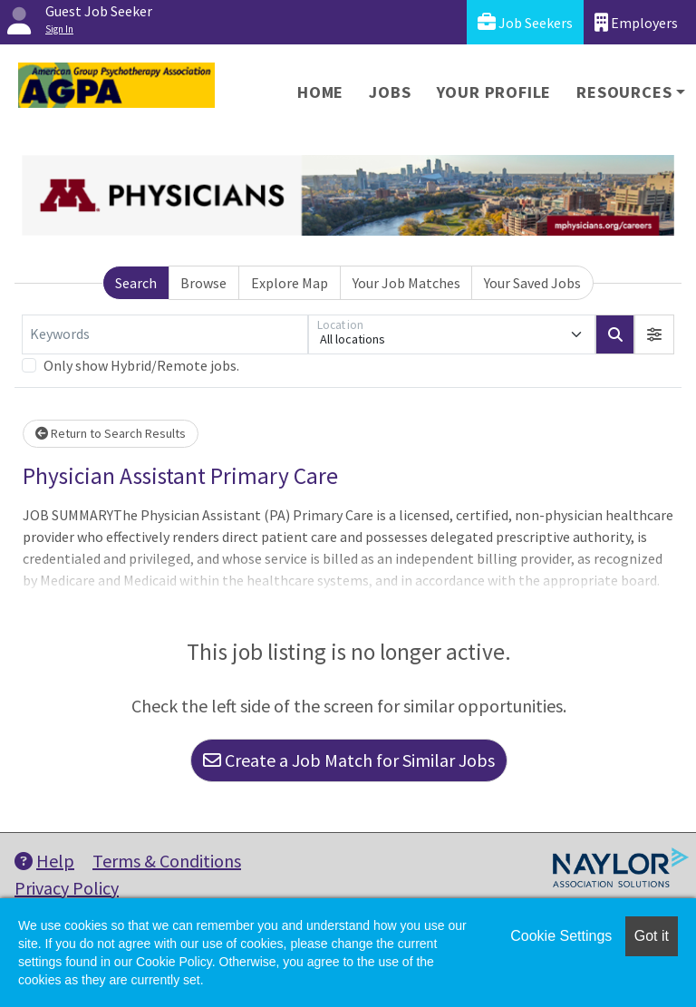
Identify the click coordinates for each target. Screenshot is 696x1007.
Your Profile (494, 92)
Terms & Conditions (166, 860)
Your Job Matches (406, 283)
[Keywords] (165, 334)
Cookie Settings (561, 936)
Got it (651, 936)
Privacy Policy (66, 887)
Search (136, 283)
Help (44, 860)
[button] (654, 334)
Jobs (390, 92)
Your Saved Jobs (532, 283)
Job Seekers (525, 22)
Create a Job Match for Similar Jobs (349, 760)
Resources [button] (624, 92)
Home (320, 92)
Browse (203, 283)
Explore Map (289, 283)
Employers (636, 22)
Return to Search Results (110, 433)
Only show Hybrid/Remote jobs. (141, 365)
